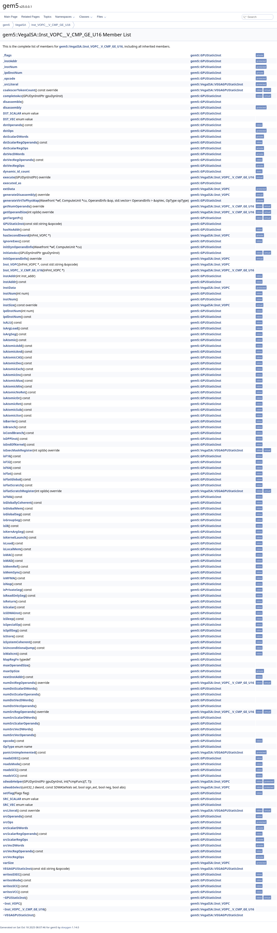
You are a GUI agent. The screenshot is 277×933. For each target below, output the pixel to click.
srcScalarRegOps (15, 839)
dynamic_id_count (16, 171)
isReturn (9, 601)
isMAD (7, 561)
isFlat (7, 473)
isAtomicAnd (12, 351)
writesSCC (10, 886)
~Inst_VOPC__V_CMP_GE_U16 (23, 909)
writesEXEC (11, 874)
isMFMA (9, 578)
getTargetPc (12, 218)
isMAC (7, 555)
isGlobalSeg (11, 514)
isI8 (5, 526)
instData (9, 288)
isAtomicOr (11, 398)
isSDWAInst (11, 613)
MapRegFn (11, 659)
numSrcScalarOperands (20, 723)
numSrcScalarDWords (19, 717)
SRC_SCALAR (12, 799)
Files (101, 16)
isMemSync (11, 572)
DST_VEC (9, 119)
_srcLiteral (10, 84)
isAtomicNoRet (14, 392)
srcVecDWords (13, 845)
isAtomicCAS (12, 357)
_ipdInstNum (12, 73)
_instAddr (10, 61)
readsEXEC (11, 758)
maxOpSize (11, 671)
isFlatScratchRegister (19, 491)
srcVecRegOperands (18, 851)
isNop (7, 584)
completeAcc (12, 96)
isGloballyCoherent (17, 502)
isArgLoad (10, 328)
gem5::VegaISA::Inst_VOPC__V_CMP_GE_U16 (91, 46)
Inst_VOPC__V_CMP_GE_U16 (50, 24)
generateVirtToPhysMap (21, 200)
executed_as (12, 183)
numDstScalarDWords (19, 688)
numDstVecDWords (17, 700)
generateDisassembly (19, 195)
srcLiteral (10, 810)
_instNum (10, 67)
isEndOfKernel (13, 444)
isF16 (7, 456)
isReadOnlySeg (14, 595)
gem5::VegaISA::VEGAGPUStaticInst (216, 84)
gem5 (6, 24)
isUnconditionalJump (18, 648)
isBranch (9, 427)
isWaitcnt (10, 654)
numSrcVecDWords (17, 729)
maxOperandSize (15, 665)
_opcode (9, 78)
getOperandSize (15, 212)
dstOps (8, 131)
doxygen (66, 927)
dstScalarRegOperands (20, 142)
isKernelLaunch (14, 537)
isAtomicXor (12, 415)
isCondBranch (13, 433)
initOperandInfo (15, 258)
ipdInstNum (12, 311)
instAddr (9, 276)
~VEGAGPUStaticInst (18, 915)
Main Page (10, 16)
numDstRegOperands (19, 683)
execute (9, 177)
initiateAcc (11, 253)
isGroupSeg (11, 520)
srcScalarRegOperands (20, 834)
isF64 (7, 468)
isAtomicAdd (12, 346)
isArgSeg (9, 334)
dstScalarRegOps (15, 148)
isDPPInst (10, 439)
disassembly (12, 107)
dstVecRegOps (13, 166)
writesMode (12, 880)
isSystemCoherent (16, 642)
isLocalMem (12, 549)
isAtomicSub (12, 410)
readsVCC (10, 776)
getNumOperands (16, 206)
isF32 (7, 462)
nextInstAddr (13, 677)
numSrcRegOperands (19, 712)
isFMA (7, 497)
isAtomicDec (12, 363)
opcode (8, 741)
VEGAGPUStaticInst (17, 869)
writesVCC (10, 892)
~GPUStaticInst (14, 898)
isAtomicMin (12, 386)
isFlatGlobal (12, 479)
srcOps (8, 822)
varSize (8, 863)
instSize (9, 305)
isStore (8, 636)
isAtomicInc (12, 375)
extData (9, 189)
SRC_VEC (9, 805)
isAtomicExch (13, 369)
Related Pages (30, 16)
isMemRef (10, 566)
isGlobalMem (13, 508)
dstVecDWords (13, 154)
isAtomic (9, 340)
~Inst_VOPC (11, 903)
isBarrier (9, 421)
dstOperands (12, 125)
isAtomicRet (12, 404)
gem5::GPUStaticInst (205, 55)
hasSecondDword (16, 235)
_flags (7, 55)
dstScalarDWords (15, 136)
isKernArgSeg (13, 532)
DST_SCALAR (12, 113)
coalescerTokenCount (19, 90)
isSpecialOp (11, 625)
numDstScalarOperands (20, 694)
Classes (86, 16)
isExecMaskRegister (18, 450)
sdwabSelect (12, 787)
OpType (8, 747)
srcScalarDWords (15, 828)
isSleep (8, 619)
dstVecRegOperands (18, 160)
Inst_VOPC (10, 264)
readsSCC (10, 770)
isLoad (8, 543)
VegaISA (20, 24)
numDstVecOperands (19, 706)
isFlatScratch (12, 485)
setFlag (8, 793)
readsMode (11, 764)
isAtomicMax (12, 380)
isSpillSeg (10, 630)
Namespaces (65, 16)
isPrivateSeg (12, 590)
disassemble (12, 102)
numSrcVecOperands (18, 735)
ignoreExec (11, 241)
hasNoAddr (11, 229)
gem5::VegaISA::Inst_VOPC (210, 189)
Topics (47, 16)
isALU (7, 322)
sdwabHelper (13, 781)
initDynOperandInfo (18, 247)
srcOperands (12, 816)
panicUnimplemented (19, 752)
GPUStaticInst (13, 224)
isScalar (8, 607)
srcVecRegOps (13, 857)
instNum (9, 293)
